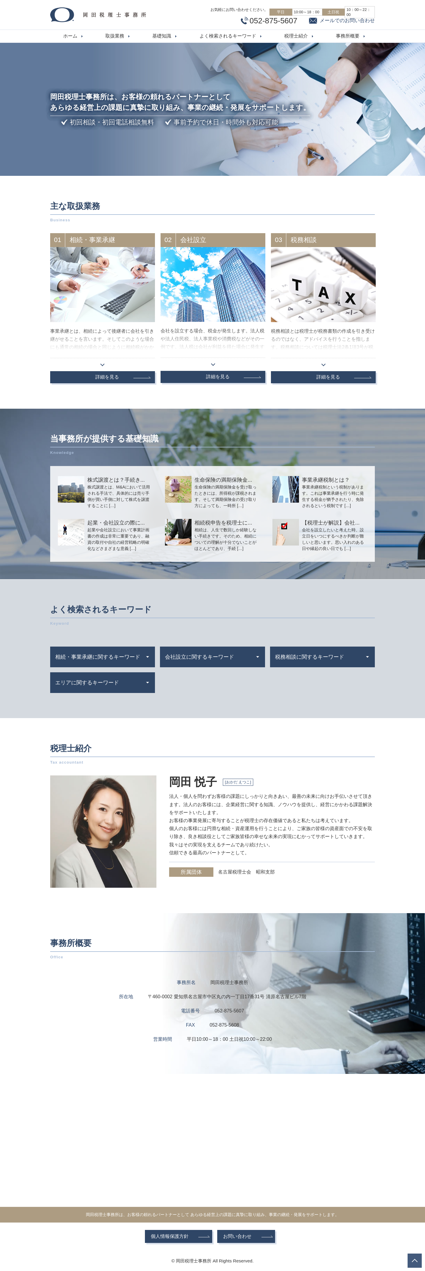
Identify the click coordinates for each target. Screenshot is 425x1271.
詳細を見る (107, 376)
